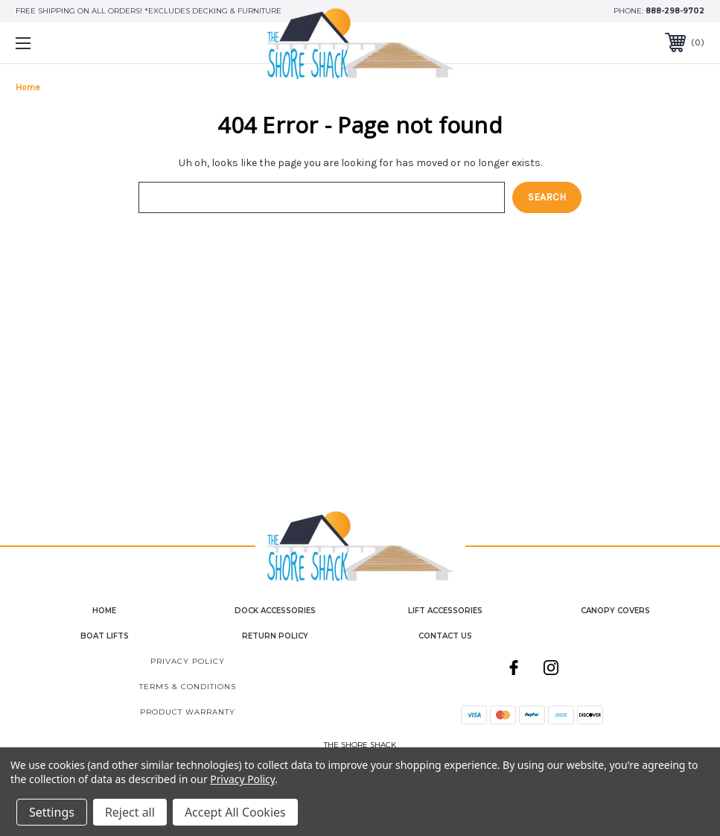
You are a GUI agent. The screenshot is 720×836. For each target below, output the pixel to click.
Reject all (130, 812)
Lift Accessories (445, 610)
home (104, 610)
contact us (445, 636)
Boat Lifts (104, 636)
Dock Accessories (275, 610)
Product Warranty (187, 712)
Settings (51, 812)
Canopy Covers (615, 610)
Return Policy (275, 636)
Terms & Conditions (187, 686)
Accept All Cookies (235, 812)
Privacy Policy (187, 661)
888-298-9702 (675, 11)
